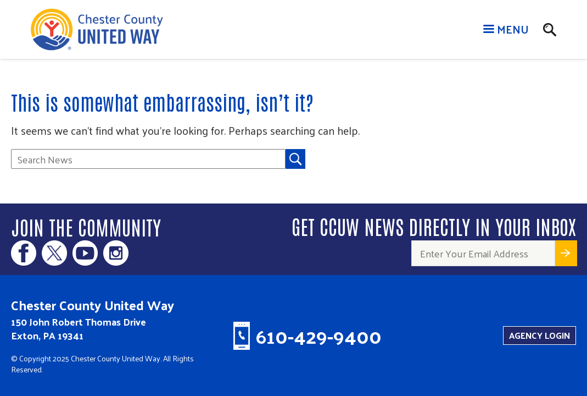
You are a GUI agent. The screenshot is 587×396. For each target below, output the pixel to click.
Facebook (23, 253)
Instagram (115, 253)
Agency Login (539, 335)
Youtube (85, 253)
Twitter (54, 253)
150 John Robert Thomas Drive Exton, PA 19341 (78, 328)
